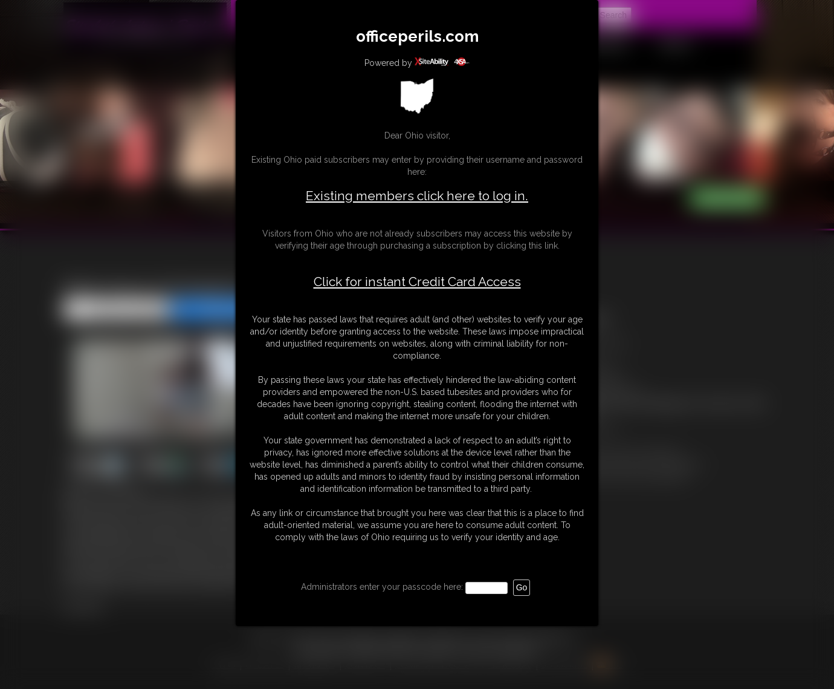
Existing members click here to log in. (417, 195)
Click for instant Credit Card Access (417, 282)
